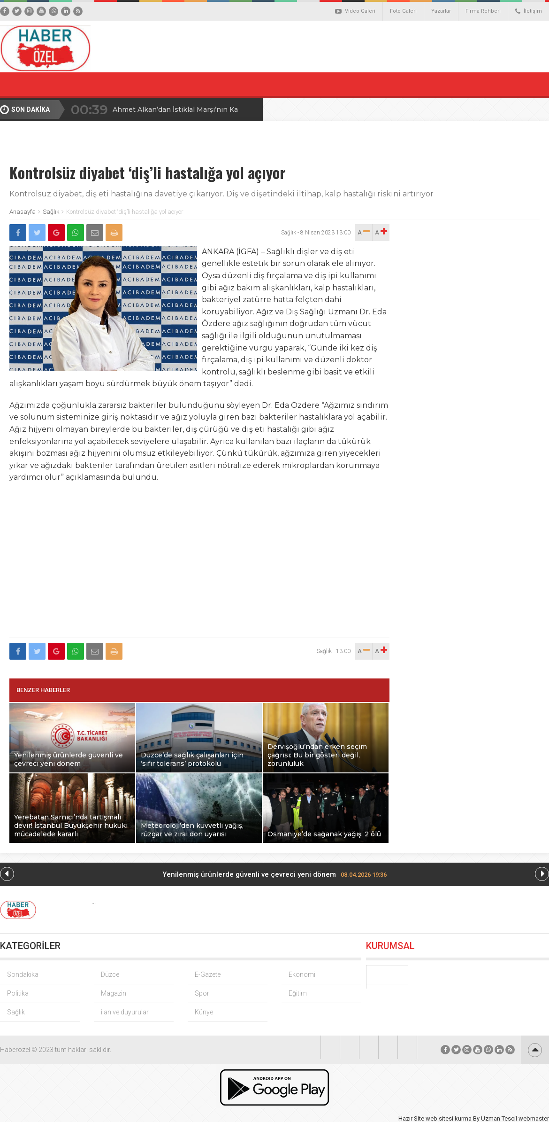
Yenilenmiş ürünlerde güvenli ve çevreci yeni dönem (274, 874)
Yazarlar (441, 11)
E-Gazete (208, 974)
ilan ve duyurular (125, 1012)
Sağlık (51, 211)
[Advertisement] (200, 565)
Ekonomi (302, 974)
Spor (202, 993)
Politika (18, 993)
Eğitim (298, 993)
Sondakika (22, 974)
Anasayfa (22, 211)
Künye (204, 1012)
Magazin (113, 993)
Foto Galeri (403, 11)
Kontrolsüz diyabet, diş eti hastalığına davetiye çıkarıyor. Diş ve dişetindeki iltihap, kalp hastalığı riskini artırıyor (221, 193)
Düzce (110, 974)
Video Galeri (355, 11)
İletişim (528, 11)
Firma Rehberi (483, 11)
